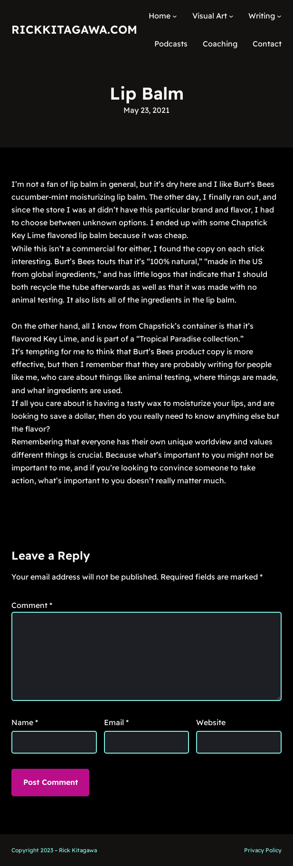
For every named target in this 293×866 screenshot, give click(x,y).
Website (211, 722)
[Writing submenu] (279, 16)
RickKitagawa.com (74, 29)
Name (24, 722)
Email (116, 722)
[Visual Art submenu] (231, 16)
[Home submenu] (174, 16)
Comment (31, 605)
